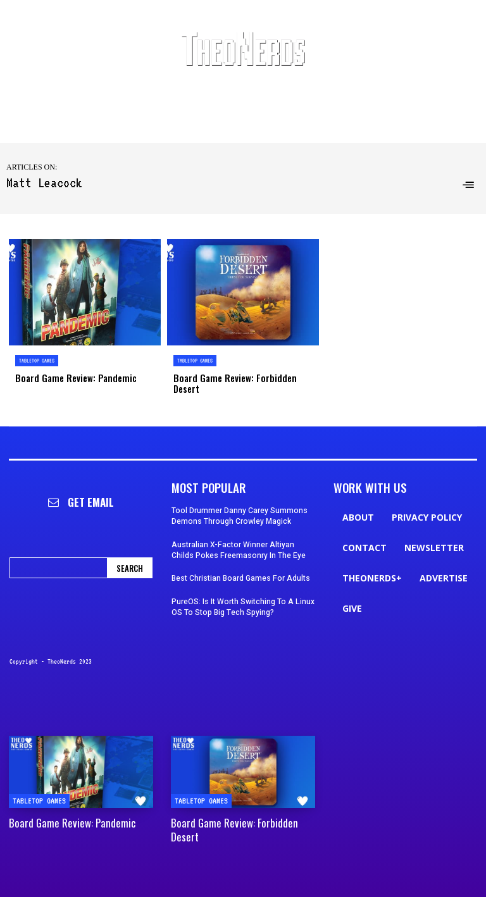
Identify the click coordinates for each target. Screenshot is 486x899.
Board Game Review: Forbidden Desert (243, 377)
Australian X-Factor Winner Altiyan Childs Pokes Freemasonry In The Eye (238, 538)
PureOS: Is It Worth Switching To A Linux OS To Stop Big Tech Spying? (243, 595)
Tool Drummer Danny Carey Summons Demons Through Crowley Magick (239, 504)
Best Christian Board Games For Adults (240, 567)
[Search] (130, 555)
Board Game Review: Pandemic (71, 377)
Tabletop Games (36, 360)
